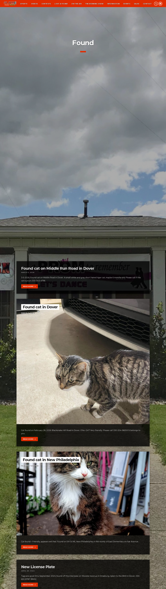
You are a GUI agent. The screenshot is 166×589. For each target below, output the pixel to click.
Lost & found (61, 4)
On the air (76, 4)
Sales (136, 4)
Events (126, 4)
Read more (29, 286)
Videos (34, 4)
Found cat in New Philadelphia (51, 460)
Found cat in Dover (40, 307)
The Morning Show (94, 4)
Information (113, 4)
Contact (147, 4)
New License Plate (38, 567)
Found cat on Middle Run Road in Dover (57, 268)
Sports (23, 4)
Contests (46, 4)
